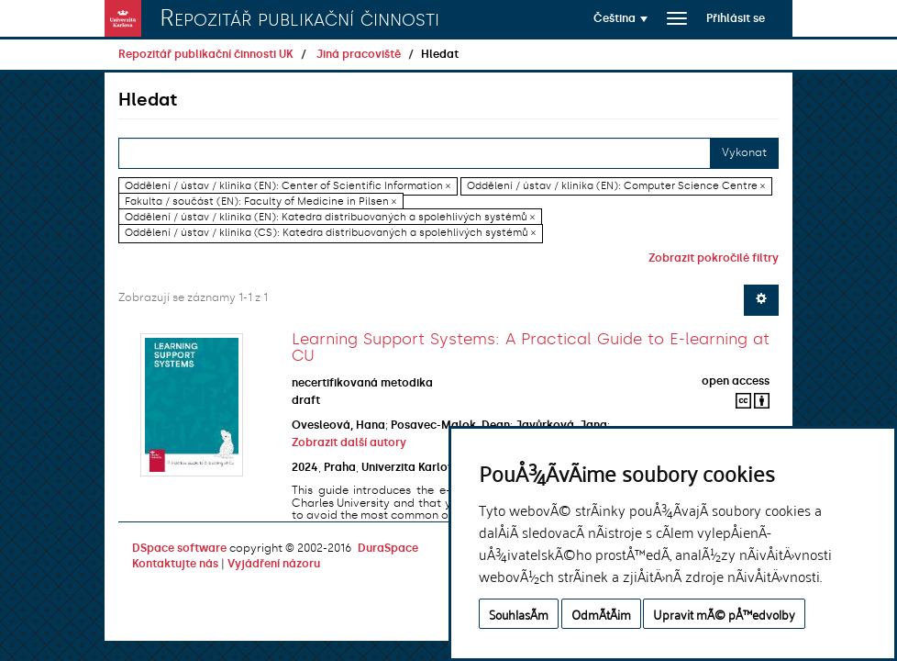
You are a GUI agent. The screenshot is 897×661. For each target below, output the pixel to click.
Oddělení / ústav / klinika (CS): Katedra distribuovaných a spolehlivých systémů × (330, 233)
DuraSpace (388, 548)
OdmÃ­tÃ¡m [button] (601, 613)
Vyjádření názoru (273, 563)
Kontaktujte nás (175, 563)
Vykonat (744, 152)
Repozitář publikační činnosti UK (205, 54)
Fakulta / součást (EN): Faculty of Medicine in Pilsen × (260, 201)
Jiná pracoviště (358, 54)
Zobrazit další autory (349, 442)
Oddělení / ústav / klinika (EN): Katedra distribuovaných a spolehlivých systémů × (330, 217)
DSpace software (179, 548)
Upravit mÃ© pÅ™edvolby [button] (724, 613)
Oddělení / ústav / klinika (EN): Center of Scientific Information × (287, 186)
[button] (620, 18)
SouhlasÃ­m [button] (518, 613)
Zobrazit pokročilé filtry (713, 258)
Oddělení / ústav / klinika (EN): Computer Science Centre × (616, 186)
